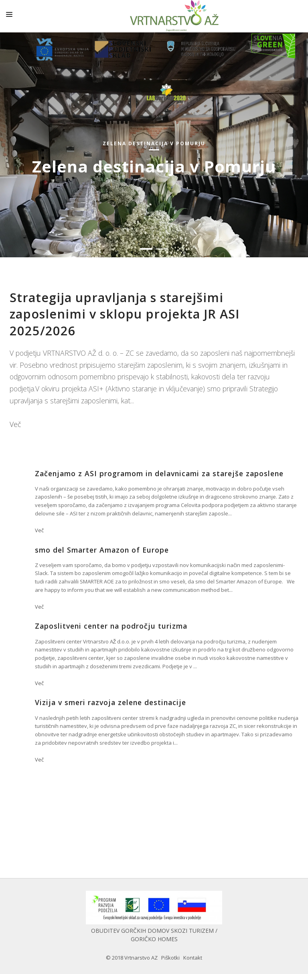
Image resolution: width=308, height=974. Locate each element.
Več (15, 424)
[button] (146, 249)
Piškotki (170, 957)
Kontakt (192, 957)
